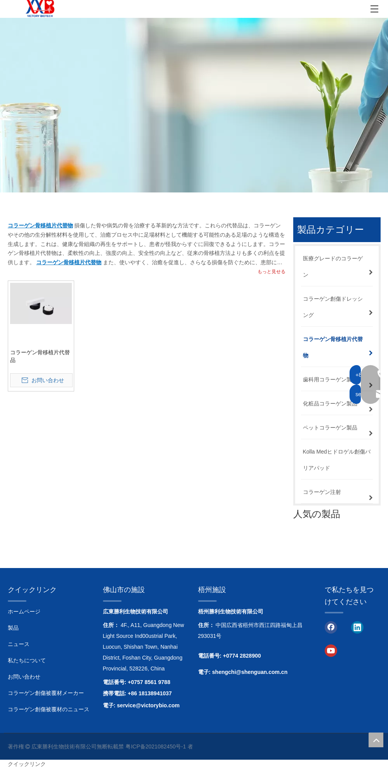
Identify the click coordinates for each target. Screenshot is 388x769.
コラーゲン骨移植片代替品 (40, 356)
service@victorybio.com (148, 705)
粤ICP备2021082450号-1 (155, 746)
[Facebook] (331, 626)
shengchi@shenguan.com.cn (249, 672)
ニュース (19, 644)
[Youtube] (331, 650)
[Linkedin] (357, 626)
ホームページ (24, 611)
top (376, 740)
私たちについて (27, 660)
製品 (13, 628)
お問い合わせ (24, 677)
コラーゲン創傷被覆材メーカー (46, 693)
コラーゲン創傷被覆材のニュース (48, 709)
